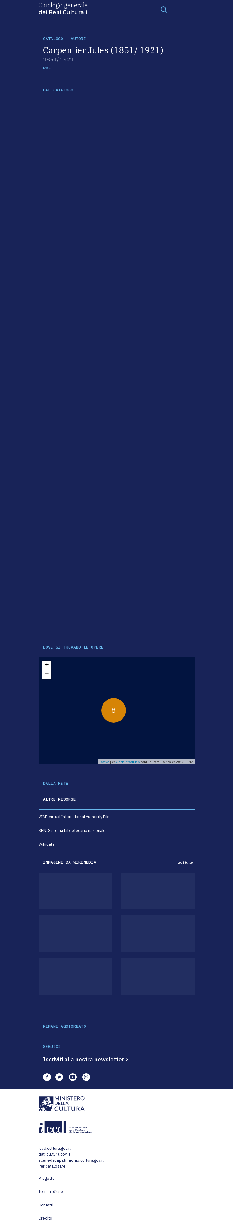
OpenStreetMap (128, 762)
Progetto (47, 1178)
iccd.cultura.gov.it (55, 1148)
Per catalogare (52, 1166)
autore (78, 38)
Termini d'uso (51, 1191)
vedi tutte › (186, 862)
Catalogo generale (63, 8)
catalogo (53, 38)
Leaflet (104, 762)
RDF (47, 68)
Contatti (46, 1205)
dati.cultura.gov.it (54, 1154)
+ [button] (47, 665)
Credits (45, 1218)
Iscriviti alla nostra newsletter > (86, 1059)
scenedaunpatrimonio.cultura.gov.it (71, 1160)
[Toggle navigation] (163, 9)
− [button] (47, 674)
